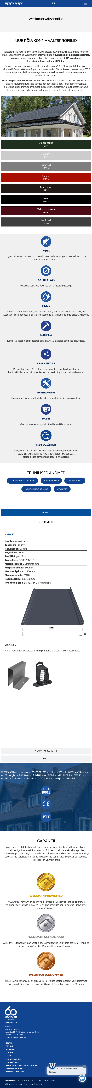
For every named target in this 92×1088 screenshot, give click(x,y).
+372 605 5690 (17, 1034)
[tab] (46, 512)
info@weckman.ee (18, 1037)
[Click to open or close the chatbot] (82, 1078)
